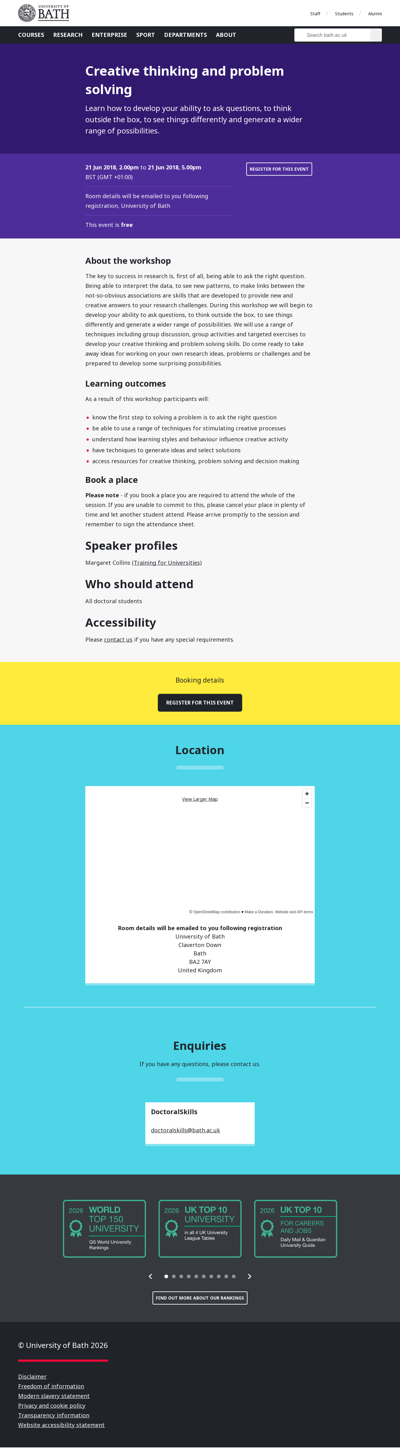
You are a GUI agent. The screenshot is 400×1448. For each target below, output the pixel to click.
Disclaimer (32, 1377)
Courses (31, 34)
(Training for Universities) (167, 562)
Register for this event (279, 169)
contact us (118, 639)
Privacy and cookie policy (51, 1406)
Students (344, 14)
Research (67, 34)
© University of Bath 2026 (63, 1345)
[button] (150, 1277)
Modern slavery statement (54, 1396)
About (226, 34)
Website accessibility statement (61, 1425)
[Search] (376, 35)
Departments (185, 34)
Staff (315, 14)
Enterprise (109, 34)
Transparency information (53, 1416)
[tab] (166, 1277)
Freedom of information (51, 1386)
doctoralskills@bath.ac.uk (185, 1131)
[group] (104, 1229)
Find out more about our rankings (200, 1298)
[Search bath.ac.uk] (332, 35)
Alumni (375, 14)
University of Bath (46, 13)
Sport (145, 34)
